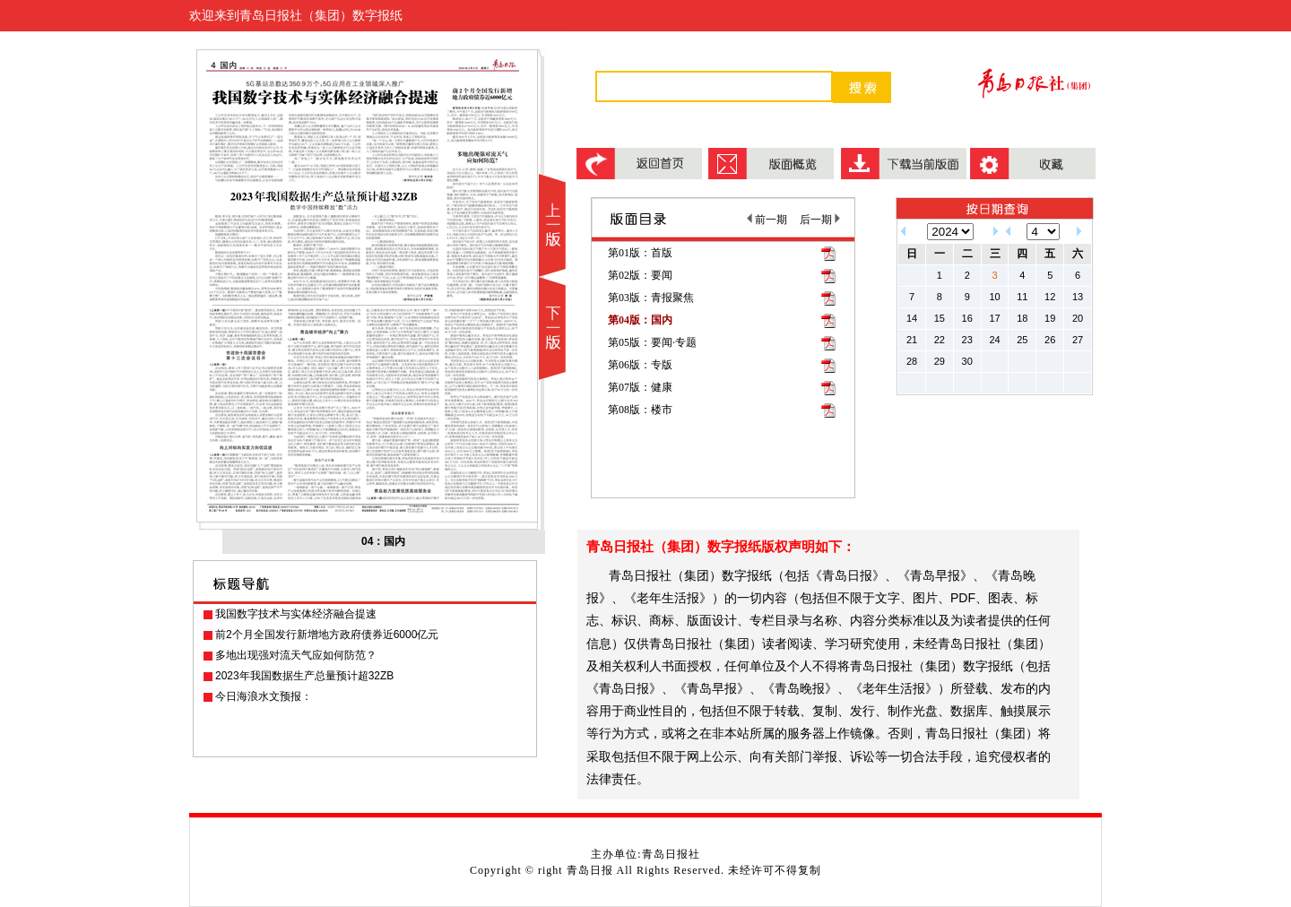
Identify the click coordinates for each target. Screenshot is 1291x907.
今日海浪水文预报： (263, 696)
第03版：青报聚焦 (651, 297)
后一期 (820, 219)
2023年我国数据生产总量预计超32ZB (304, 675)
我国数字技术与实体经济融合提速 (296, 614)
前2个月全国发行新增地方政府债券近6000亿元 (326, 634)
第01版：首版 (640, 252)
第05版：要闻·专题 (652, 342)
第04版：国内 (640, 320)
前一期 (767, 219)
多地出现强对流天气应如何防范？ (296, 655)
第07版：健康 (640, 387)
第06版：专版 (640, 364)
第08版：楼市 (640, 409)
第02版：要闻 (640, 275)
